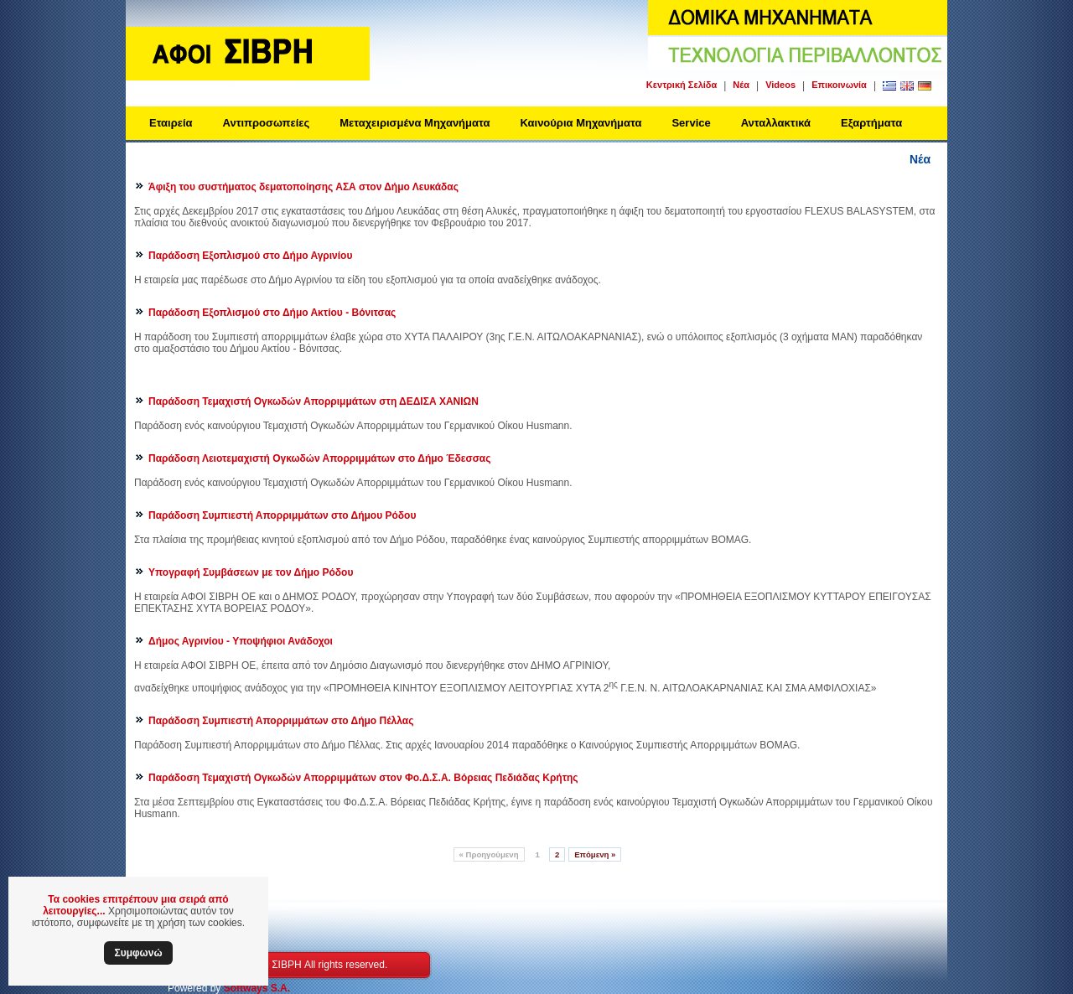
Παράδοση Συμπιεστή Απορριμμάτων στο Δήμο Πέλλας (280, 721)
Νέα (741, 85)
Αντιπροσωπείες (266, 122)
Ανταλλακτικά (776, 122)
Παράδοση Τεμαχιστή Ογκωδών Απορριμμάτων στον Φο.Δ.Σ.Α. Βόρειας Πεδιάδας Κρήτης (363, 778)
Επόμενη (594, 854)
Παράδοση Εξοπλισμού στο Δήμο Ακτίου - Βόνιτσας (272, 312)
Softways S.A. (257, 988)
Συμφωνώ (138, 953)
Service (690, 122)
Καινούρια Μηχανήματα (580, 122)
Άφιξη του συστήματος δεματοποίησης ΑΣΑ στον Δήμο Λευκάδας (303, 187)
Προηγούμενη (489, 854)
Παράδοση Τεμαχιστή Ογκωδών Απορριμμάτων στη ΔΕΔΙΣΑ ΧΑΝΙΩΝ (313, 401)
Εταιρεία (171, 122)
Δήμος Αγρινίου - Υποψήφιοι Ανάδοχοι (240, 641)
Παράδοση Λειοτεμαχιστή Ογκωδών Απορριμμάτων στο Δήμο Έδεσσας (319, 458)
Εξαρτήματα (871, 122)
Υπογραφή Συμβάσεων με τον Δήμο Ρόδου (250, 572)
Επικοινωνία (839, 85)
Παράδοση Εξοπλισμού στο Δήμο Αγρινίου (250, 255)
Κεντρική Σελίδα (681, 85)
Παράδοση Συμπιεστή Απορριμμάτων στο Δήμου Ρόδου (282, 515)
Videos (780, 85)
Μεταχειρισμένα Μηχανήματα (415, 122)
